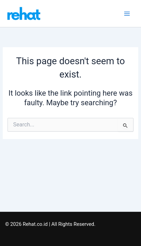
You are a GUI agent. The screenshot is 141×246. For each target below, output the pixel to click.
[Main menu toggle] (127, 13)
